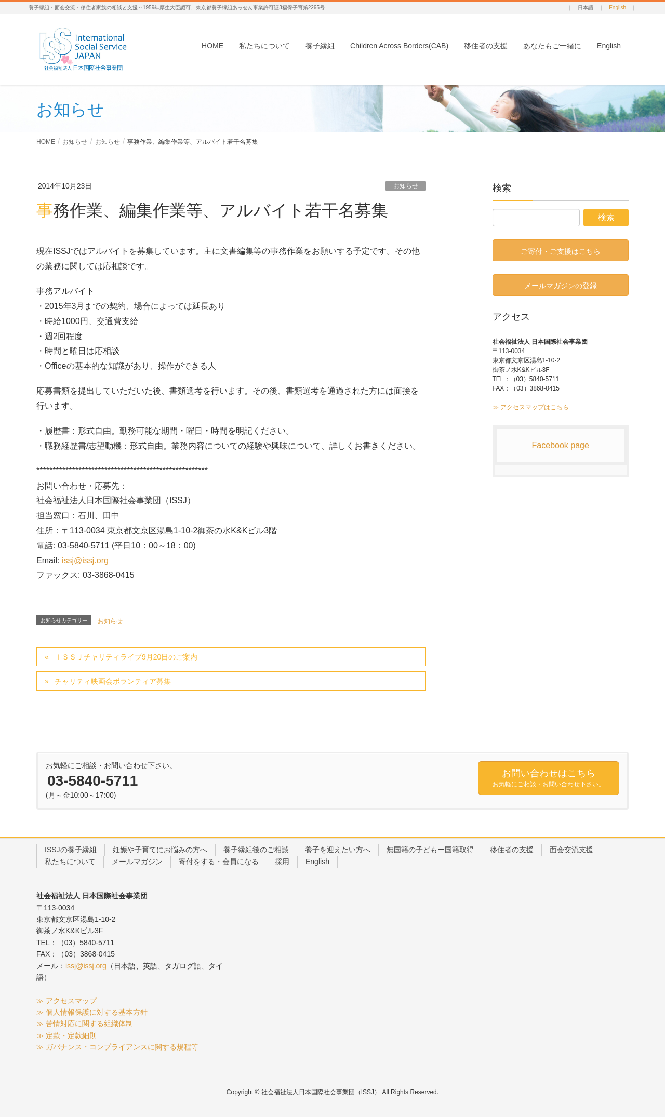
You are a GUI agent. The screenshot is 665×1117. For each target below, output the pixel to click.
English (617, 7)
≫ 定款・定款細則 (66, 1035)
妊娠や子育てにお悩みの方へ (160, 849)
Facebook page (560, 445)
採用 (282, 861)
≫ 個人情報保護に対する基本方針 (92, 1012)
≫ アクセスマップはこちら (531, 407)
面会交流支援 (571, 849)
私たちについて (70, 861)
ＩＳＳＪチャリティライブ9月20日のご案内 (126, 657)
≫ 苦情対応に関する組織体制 (84, 1023)
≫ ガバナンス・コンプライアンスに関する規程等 (117, 1047)
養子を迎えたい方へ (337, 849)
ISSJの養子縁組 (71, 849)
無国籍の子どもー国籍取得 (430, 849)
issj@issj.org (85, 560)
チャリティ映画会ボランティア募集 (113, 681)
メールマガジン (137, 861)
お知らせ (405, 186)
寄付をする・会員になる (219, 861)
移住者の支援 (512, 849)
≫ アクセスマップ (66, 1001)
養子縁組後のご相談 (256, 849)
